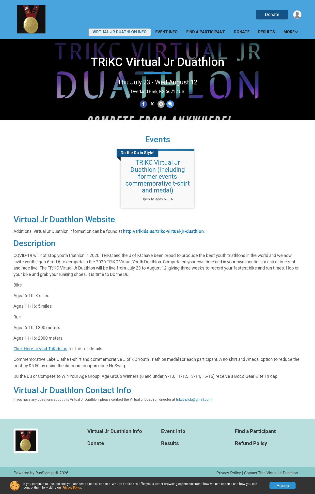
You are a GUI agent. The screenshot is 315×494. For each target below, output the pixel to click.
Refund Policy (251, 455)
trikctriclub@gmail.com (194, 411)
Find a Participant (205, 32)
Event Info (166, 32)
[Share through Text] (169, 104)
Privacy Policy (72, 487)
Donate (271, 14)
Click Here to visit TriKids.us (40, 360)
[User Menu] (296, 14)
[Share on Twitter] (152, 104)
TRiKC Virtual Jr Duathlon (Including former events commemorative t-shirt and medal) (158, 188)
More (289, 32)
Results (266, 32)
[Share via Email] (160, 104)
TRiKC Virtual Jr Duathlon (157, 62)
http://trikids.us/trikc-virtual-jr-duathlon (163, 243)
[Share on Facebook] (143, 104)
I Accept (282, 485)
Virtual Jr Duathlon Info (120, 32)
